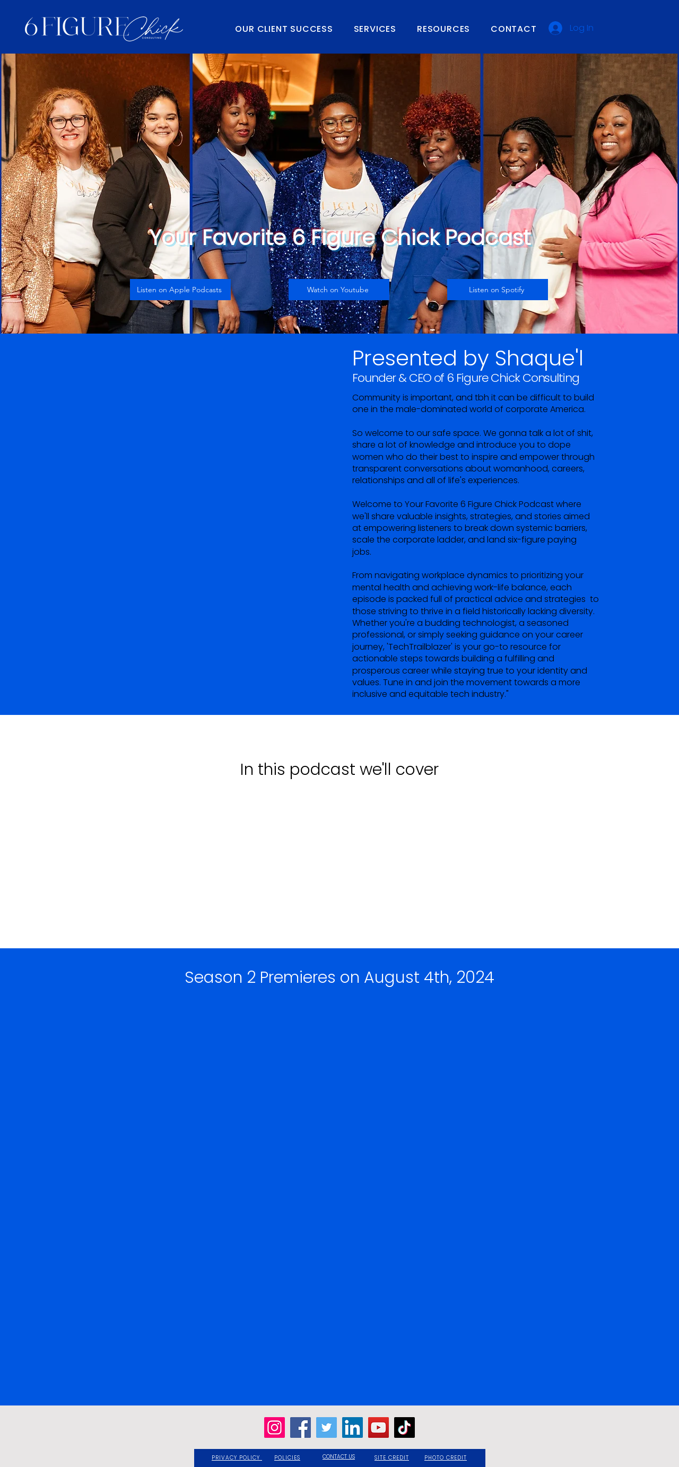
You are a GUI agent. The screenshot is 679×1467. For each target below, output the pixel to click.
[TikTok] (404, 1427)
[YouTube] (378, 1427)
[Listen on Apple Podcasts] (180, 289)
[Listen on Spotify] (497, 289)
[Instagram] (274, 1427)
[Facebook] (300, 1427)
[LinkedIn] (352, 1427)
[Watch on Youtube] (339, 289)
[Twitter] (326, 1427)
